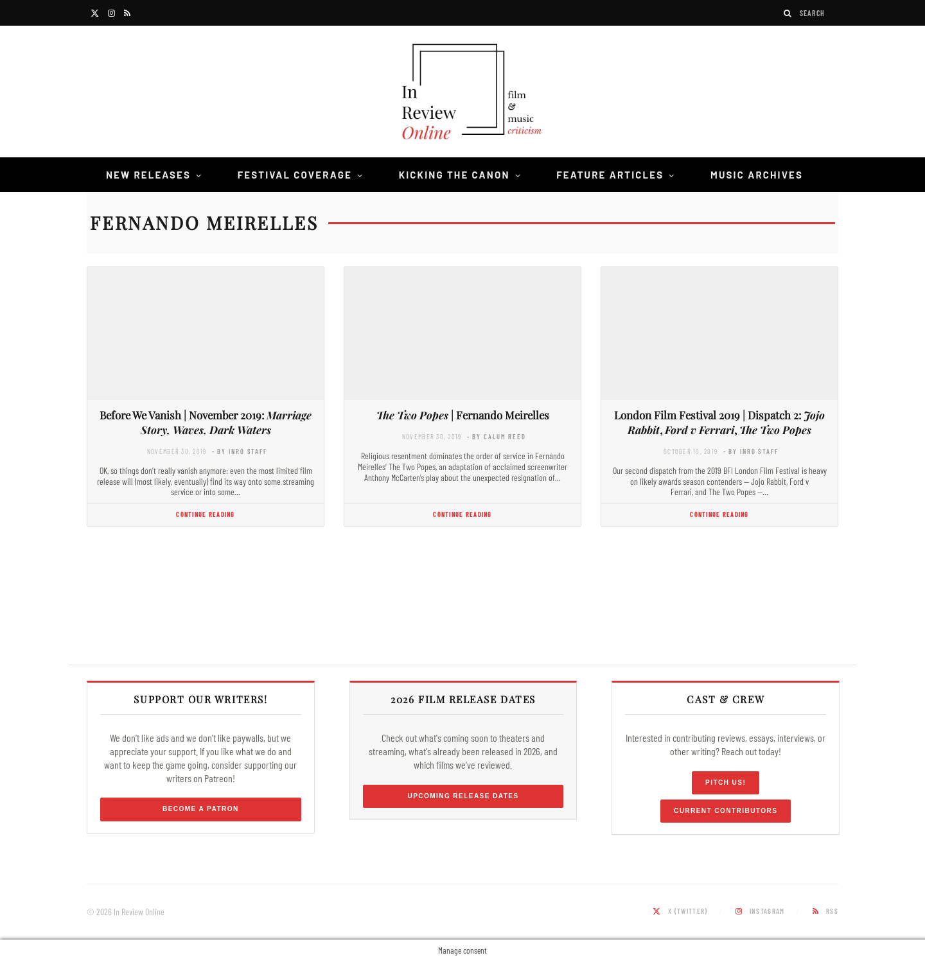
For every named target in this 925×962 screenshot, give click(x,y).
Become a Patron (201, 808)
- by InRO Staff (239, 451)
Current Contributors (725, 810)
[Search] (788, 13)
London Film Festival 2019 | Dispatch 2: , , (719, 422)
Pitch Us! (725, 782)
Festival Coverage (295, 174)
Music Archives (756, 174)
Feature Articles (610, 174)
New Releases (148, 174)
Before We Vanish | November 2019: (206, 422)
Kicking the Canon (454, 174)
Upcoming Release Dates (462, 796)
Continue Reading (205, 514)
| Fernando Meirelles (462, 415)
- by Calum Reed (496, 436)
